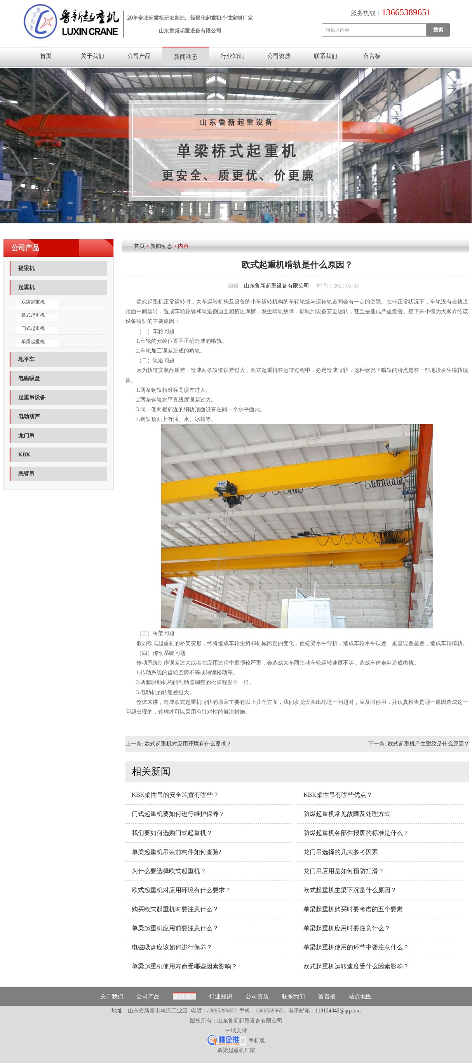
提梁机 (26, 268)
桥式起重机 (33, 315)
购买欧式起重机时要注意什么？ (175, 909)
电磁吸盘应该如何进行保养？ (172, 947)
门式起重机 (33, 328)
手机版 (257, 1041)
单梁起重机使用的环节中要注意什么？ (356, 947)
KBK (24, 455)
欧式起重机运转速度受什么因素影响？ (356, 966)
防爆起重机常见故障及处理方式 (346, 813)
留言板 (372, 56)
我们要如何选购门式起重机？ (172, 833)
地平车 (26, 359)
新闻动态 (185, 57)
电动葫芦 (29, 416)
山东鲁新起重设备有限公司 (276, 286)
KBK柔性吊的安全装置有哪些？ (175, 794)
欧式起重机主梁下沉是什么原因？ (350, 890)
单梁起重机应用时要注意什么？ (346, 928)
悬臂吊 (26, 474)
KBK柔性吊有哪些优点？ (338, 794)
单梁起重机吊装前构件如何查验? (176, 852)
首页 (46, 56)
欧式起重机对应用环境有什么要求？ (188, 744)
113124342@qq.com (338, 1011)
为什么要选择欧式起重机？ (169, 871)
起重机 (26, 287)
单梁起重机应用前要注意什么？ (175, 928)
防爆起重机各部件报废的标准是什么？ (356, 833)
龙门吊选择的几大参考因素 (340, 852)
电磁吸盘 (29, 378)
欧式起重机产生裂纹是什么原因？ (428, 744)
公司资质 (279, 56)
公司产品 (139, 56)
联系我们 (325, 56)
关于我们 (92, 56)
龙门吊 (26, 436)
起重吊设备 (31, 397)
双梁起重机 (33, 302)
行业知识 (232, 56)
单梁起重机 (33, 341)
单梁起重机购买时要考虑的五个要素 (353, 909)
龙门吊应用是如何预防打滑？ (343, 871)
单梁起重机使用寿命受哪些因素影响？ (184, 966)
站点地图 (360, 996)
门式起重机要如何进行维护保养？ (178, 813)
